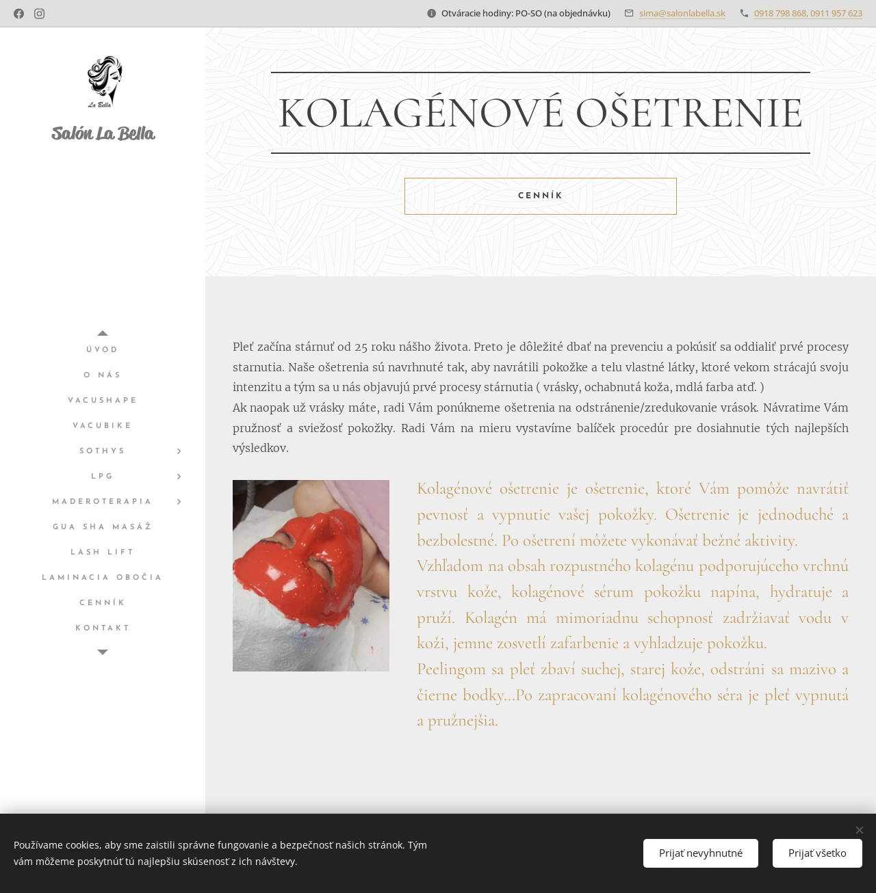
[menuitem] (102, 350)
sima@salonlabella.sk (682, 13)
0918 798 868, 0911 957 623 (808, 13)
